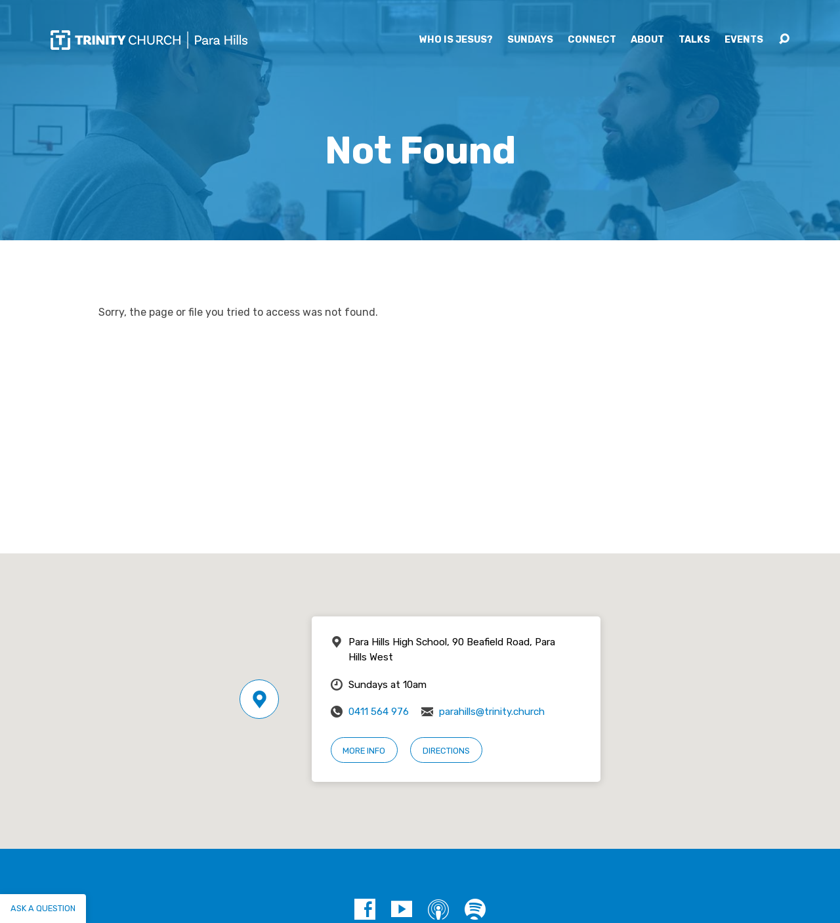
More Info (364, 751)
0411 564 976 (378, 712)
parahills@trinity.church (492, 712)
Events (743, 40)
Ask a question (42, 908)
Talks (694, 40)
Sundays (530, 40)
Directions (446, 751)
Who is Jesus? (456, 40)
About (647, 40)
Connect (592, 40)
